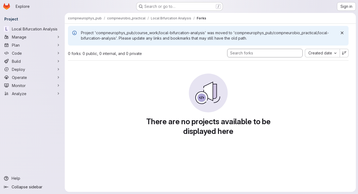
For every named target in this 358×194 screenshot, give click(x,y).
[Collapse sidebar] (32, 187)
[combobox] (322, 53)
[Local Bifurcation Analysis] (32, 29)
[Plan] (32, 45)
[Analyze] (32, 93)
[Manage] (32, 37)
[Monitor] (32, 85)
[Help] (32, 178)
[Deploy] (32, 69)
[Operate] (32, 77)
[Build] (32, 61)
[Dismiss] (342, 33)
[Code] (32, 53)
